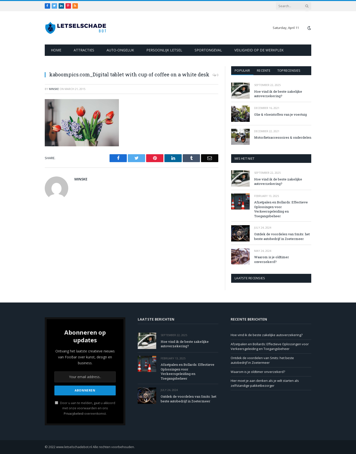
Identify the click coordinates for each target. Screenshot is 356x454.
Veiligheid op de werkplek (259, 50)
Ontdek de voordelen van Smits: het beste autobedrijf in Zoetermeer (282, 236)
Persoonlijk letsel (164, 50)
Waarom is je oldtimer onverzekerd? (271, 259)
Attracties (84, 50)
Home (56, 50)
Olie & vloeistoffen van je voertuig (280, 114)
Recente (263, 70)
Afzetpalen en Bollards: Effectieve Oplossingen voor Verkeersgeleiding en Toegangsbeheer (281, 209)
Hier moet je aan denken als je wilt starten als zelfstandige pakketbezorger (265, 383)
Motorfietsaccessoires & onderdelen (282, 137)
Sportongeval (208, 50)
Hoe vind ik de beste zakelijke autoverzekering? (278, 93)
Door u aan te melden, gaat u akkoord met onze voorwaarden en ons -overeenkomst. (85, 408)
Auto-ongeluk (120, 50)
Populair (242, 70)
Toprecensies (288, 70)
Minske (54, 89)
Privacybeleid (73, 413)
